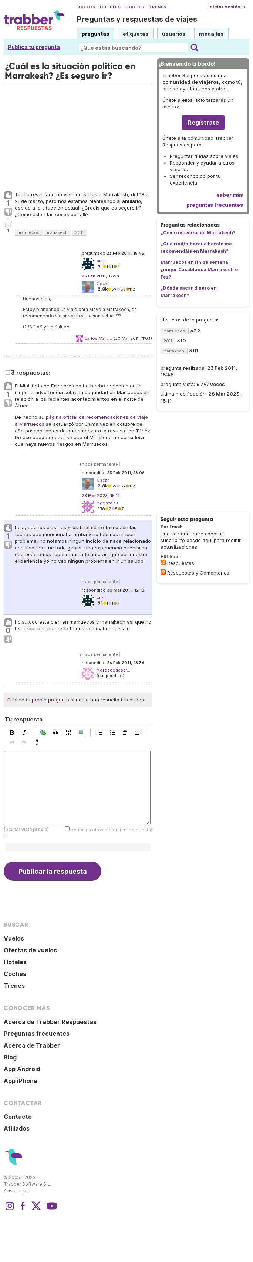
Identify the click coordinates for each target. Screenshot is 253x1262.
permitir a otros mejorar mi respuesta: (111, 829)
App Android (22, 1069)
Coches (134, 7)
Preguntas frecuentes (37, 1033)
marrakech (57, 232)
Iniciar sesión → (227, 7)
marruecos (29, 232)
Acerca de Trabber (32, 1045)
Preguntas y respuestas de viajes (137, 19)
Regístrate (203, 122)
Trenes (157, 7)
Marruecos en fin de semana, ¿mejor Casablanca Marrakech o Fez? (199, 269)
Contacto (18, 1116)
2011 (79, 232)
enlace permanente (98, 464)
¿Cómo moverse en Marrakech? (198, 232)
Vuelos (86, 7)
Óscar (103, 283)
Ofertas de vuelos (30, 950)
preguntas (95, 34)
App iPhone (20, 1081)
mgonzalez (107, 503)
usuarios (174, 34)
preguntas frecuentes (214, 205)
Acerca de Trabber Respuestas (50, 1021)
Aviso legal (15, 1190)
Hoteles (110, 7)
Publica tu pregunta (34, 47)
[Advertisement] (78, 135)
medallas (211, 34)
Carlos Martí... (98, 338)
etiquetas (136, 34)
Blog (10, 1057)
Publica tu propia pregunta (38, 700)
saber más (230, 195)
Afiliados (17, 1128)
